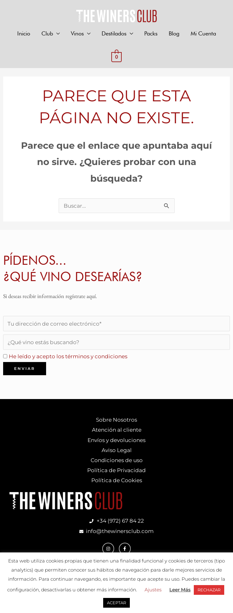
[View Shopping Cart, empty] (116, 57)
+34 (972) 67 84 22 (120, 525)
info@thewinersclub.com (119, 535)
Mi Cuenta (203, 33)
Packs (150, 33)
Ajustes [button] (153, 590)
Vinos (77, 33)
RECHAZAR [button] (209, 589)
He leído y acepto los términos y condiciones (72, 358)
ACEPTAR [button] (116, 602)
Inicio (23, 33)
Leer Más (180, 590)
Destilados (114, 33)
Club (47, 33)
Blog (174, 33)
